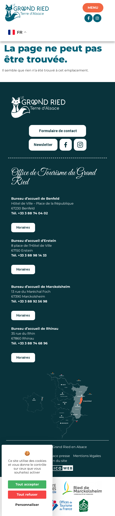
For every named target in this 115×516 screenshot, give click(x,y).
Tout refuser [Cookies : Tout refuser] (27, 494)
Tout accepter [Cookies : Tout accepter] (27, 484)
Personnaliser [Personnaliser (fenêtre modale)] (27, 505)
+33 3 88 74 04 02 (33, 213)
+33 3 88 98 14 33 (32, 255)
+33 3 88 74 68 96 (33, 343)
